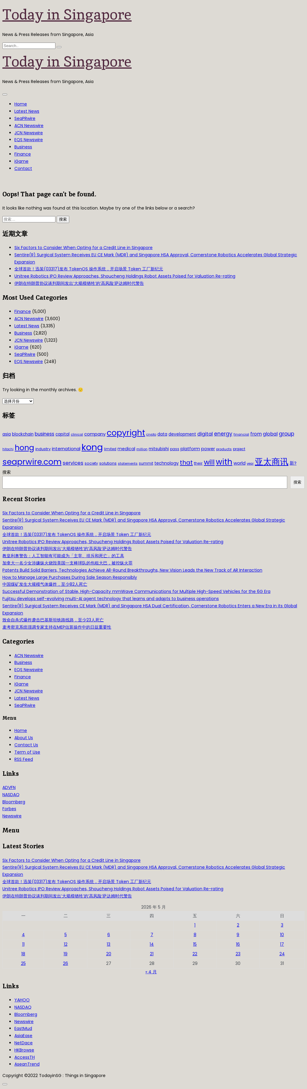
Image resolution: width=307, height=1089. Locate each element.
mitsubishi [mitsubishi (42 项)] (159, 449)
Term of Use (27, 752)
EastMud (23, 1028)
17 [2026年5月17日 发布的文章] (282, 944)
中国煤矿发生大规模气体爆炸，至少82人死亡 (44, 584)
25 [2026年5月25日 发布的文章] (23, 963)
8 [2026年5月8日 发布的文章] (195, 935)
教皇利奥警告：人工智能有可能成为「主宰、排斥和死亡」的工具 (63, 556)
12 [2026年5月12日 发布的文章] (65, 944)
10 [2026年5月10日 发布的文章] (282, 935)
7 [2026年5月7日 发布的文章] (152, 935)
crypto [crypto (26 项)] (151, 434)
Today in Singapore (67, 14)
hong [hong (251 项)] (24, 447)
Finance (22, 154)
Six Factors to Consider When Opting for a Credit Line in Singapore (83, 248)
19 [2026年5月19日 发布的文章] (65, 954)
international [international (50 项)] (66, 448)
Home (20, 104)
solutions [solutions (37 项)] (108, 463)
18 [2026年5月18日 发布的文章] (23, 954)
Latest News (26, 111)
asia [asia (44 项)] (6, 434)
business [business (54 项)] (44, 434)
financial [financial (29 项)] (241, 434)
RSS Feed (23, 759)
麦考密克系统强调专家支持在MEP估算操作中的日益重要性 (56, 627)
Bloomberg (13, 802)
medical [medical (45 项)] (126, 449)
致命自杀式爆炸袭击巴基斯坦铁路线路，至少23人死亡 (53, 620)
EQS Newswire (28, 140)
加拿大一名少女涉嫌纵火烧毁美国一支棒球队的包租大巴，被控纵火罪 (67, 563)
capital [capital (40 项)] (62, 434)
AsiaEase (23, 1036)
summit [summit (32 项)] (146, 463)
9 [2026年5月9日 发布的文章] (238, 935)
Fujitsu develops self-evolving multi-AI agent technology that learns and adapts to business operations (110, 599)
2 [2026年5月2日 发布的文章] (238, 925)
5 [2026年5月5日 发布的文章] (65, 935)
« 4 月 (151, 972)
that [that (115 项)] (186, 462)
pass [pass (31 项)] (174, 449)
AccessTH (24, 1057)
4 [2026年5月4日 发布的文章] (23, 935)
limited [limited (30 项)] (110, 449)
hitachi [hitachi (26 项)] (7, 449)
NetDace (23, 1043)
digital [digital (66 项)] (205, 433)
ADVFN (9, 787)
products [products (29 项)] (224, 449)
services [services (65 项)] (73, 463)
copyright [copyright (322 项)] (126, 432)
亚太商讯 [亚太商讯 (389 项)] (271, 462)
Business (23, 147)
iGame (21, 161)
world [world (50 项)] (240, 463)
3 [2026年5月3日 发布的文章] (282, 925)
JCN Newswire (28, 133)
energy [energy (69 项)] (223, 433)
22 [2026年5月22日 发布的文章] (194, 954)
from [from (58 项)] (256, 433)
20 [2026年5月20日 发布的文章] (108, 954)
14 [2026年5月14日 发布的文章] (152, 944)
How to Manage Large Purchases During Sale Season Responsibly (69, 577)
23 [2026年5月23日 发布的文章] (238, 954)
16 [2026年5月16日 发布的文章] (238, 944)
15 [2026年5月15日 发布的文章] (195, 944)
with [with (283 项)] (224, 462)
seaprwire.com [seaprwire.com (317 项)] (31, 461)
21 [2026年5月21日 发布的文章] (152, 954)
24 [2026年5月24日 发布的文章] (282, 954)
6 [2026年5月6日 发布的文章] (108, 935)
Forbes (9, 809)
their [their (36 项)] (198, 463)
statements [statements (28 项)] (128, 463)
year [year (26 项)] (250, 463)
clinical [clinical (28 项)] (77, 434)
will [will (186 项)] (209, 462)
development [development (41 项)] (182, 434)
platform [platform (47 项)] (190, 449)
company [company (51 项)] (95, 434)
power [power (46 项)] (208, 449)
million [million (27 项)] (142, 449)
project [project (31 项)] (239, 449)
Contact (23, 168)
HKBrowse (24, 1050)
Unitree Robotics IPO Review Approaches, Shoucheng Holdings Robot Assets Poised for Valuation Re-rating (124, 276)
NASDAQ (10, 795)
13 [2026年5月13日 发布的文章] (108, 944)
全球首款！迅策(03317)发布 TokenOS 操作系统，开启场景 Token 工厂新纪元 (88, 269)
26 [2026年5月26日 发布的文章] (65, 963)
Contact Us (26, 745)
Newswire (12, 816)
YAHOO (22, 1000)
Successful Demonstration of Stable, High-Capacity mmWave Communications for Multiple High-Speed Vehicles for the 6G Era (136, 591)
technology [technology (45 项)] (166, 463)
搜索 (6, 472)
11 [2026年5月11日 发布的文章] (23, 944)
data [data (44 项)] (162, 434)
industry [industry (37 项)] (43, 449)
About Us (23, 738)
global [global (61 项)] (270, 433)
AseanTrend (27, 1064)
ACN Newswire (28, 126)
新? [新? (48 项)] (293, 463)
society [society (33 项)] (91, 463)
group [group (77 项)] (286, 433)
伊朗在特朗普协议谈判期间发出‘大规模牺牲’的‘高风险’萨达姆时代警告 (79, 283)
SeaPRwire (24, 118)
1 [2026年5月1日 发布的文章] (194, 925)
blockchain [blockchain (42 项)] (23, 434)
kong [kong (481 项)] (92, 447)
